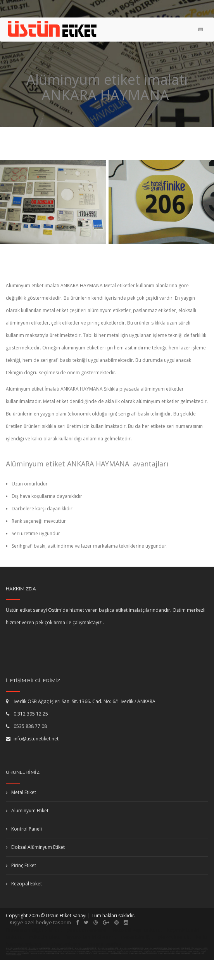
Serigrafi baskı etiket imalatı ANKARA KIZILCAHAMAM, (174, 953)
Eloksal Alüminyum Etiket (35, 847)
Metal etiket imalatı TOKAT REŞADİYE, (179, 948)
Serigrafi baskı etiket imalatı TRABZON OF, (130, 952)
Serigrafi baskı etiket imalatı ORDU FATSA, (156, 952)
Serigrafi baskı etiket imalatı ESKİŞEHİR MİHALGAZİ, (76, 953)
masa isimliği (136, 936)
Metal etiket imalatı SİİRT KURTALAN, (63, 948)
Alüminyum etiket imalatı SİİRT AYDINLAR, (77, 950)
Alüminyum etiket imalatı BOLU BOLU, (52, 950)
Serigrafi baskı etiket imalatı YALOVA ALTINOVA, (45, 953)
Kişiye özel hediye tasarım (40, 922)
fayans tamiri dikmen (90, 936)
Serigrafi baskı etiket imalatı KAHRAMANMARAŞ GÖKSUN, (110, 953)
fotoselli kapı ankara (136, 929)
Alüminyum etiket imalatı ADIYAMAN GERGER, (158, 950)
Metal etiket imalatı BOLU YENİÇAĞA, (156, 948)
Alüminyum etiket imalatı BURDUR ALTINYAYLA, (77, 952)
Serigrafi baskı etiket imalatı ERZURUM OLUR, (143, 953)
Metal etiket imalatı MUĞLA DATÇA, (108, 948)
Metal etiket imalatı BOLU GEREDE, (86, 948)
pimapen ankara (86, 929)
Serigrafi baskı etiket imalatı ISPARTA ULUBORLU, (185, 952)
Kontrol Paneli (24, 829)
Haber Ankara (63, 944)
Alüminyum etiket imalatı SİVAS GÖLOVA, (130, 950)
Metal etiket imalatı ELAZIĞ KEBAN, (17, 948)
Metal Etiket (21, 792)
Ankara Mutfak (103, 944)
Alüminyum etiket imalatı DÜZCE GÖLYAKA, (186, 950)
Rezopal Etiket (24, 883)
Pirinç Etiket (21, 865)
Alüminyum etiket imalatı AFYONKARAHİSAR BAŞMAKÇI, (45, 952)
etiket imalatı (44, 936)
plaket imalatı (174, 936)
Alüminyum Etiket (27, 810)
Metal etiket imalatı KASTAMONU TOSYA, (132, 948)
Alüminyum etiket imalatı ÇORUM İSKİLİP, (103, 950)
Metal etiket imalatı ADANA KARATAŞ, (40, 948)
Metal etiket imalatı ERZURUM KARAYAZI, (25, 950)
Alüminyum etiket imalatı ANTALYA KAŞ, (104, 952)
